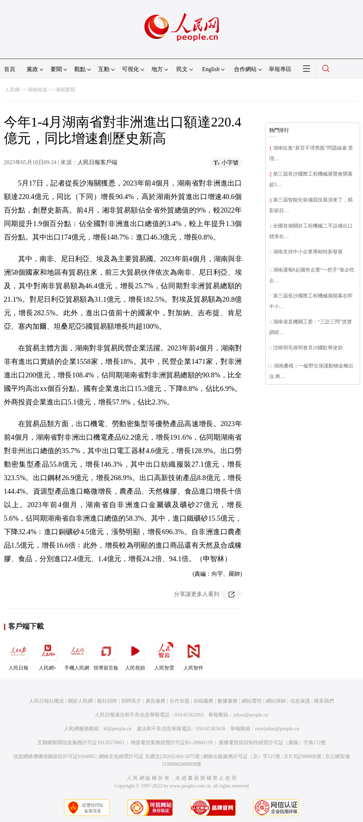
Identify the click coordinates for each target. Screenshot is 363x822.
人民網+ (47, 655)
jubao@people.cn (250, 715)
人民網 (12, 89)
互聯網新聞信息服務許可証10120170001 (80, 742)
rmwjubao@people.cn (277, 728)
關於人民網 (80, 701)
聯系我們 (324, 701)
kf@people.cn (118, 728)
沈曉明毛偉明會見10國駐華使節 (308, 347)
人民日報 (18, 655)
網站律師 (276, 701)
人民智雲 (164, 655)
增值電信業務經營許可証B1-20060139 (171, 742)
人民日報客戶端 (97, 162)
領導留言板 (106, 655)
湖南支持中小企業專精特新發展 (308, 251)
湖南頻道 (37, 89)
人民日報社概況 (46, 701)
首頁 (9, 69)
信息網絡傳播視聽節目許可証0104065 (54, 756)
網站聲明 (252, 701)
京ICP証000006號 (302, 756)
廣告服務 (155, 701)
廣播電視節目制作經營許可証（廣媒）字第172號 (272, 742)
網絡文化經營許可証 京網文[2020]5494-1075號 (149, 756)
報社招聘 (107, 701)
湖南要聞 (65, 89)
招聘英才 (131, 701)
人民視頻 (135, 655)
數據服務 (227, 701)
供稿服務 (203, 701)
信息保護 (300, 701)
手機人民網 (76, 655)
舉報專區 (280, 69)
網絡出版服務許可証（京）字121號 (241, 756)
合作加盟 (179, 701)
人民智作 (193, 655)
